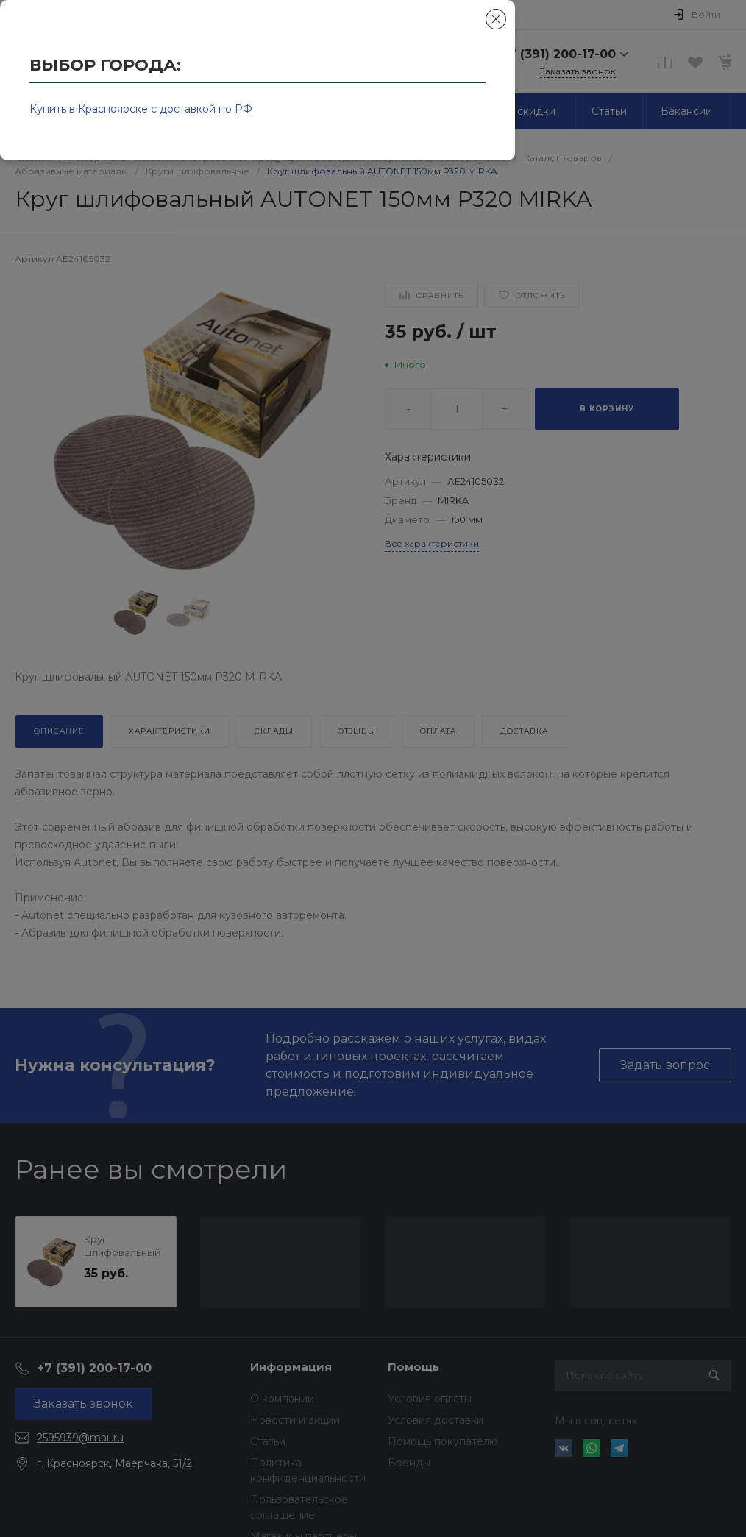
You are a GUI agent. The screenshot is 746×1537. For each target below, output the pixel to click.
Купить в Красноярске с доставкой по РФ (140, 109)
